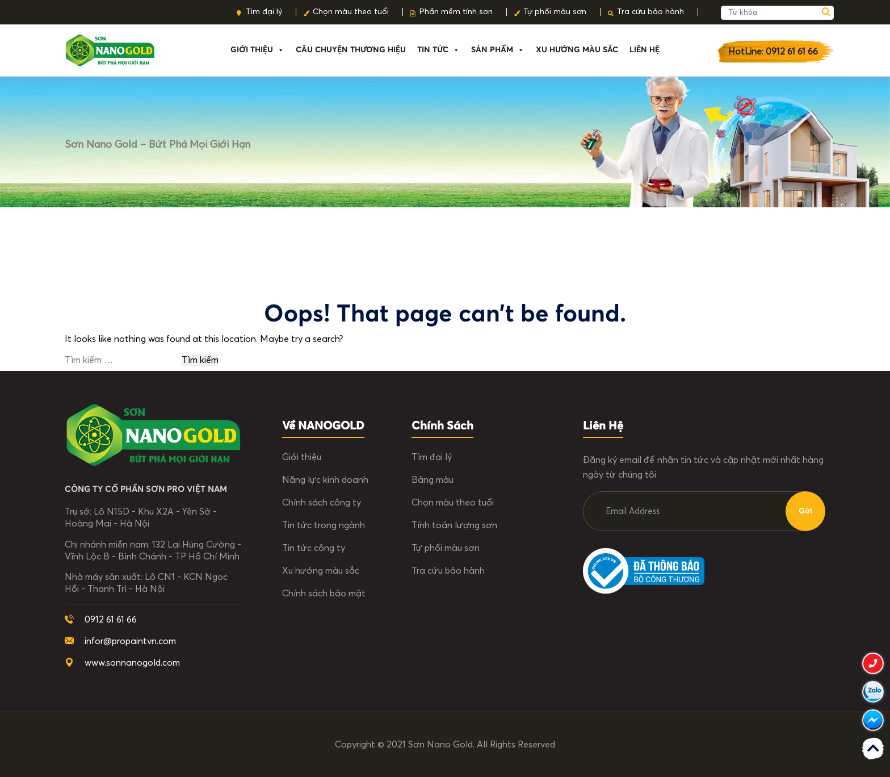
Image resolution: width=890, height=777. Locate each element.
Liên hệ (644, 50)
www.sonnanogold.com (132, 662)
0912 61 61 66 (111, 619)
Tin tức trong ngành (323, 525)
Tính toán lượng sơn (454, 525)
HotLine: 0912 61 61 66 (773, 51)
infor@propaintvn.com (130, 641)
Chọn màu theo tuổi (351, 12)
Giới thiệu (257, 50)
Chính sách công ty (321, 502)
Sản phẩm (497, 50)
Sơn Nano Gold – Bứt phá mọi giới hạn (157, 145)
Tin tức (438, 50)
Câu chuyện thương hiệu (351, 50)
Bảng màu (433, 479)
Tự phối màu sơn (554, 12)
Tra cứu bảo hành (650, 12)
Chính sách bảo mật (324, 593)
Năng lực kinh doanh (325, 479)
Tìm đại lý (264, 12)
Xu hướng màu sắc (320, 570)
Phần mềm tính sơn (456, 12)
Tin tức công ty (313, 548)
